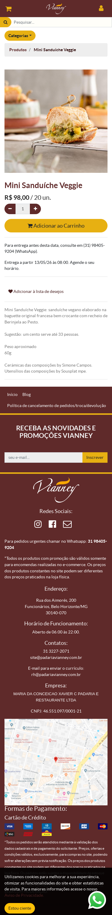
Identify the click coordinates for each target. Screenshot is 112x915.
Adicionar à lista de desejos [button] (36, 291)
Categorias (18, 35)
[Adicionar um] (35, 209)
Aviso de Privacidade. (24, 895)
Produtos (18, 49)
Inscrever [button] (95, 457)
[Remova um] (10, 209)
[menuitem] (12, 394)
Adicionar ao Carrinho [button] (56, 226)
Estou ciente (19, 908)
